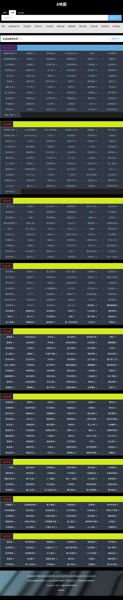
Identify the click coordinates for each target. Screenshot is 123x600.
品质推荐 (29, 26)
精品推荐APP (15, 26)
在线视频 (54, 26)
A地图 (62, 4)
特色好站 (42, 26)
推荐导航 (116, 26)
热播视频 (79, 26)
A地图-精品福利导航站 (69, 589)
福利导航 (91, 26)
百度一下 (115, 18)
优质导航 (104, 26)
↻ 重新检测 (114, 43)
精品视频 (66, 26)
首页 (3, 26)
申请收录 (61, 30)
